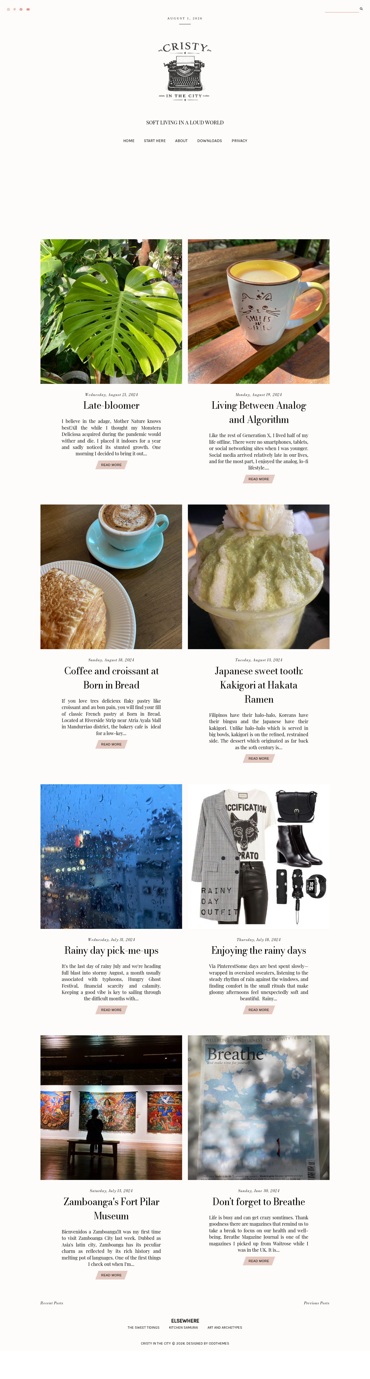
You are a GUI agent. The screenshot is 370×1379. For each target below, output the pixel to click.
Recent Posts (51, 1331)
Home (128, 140)
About (181, 140)
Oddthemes (219, 1372)
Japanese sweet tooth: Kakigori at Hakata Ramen (258, 699)
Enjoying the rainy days (259, 971)
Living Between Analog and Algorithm (259, 419)
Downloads (209, 140)
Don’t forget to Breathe (259, 1237)
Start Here (155, 140)
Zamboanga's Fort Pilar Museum (111, 1237)
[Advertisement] (185, 198)
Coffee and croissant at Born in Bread (111, 692)
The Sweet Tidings (144, 1356)
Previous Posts (317, 1331)
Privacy (239, 140)
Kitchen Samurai (183, 1356)
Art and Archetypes (225, 1356)
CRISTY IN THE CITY (156, 1372)
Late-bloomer (111, 405)
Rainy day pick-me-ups (111, 971)
